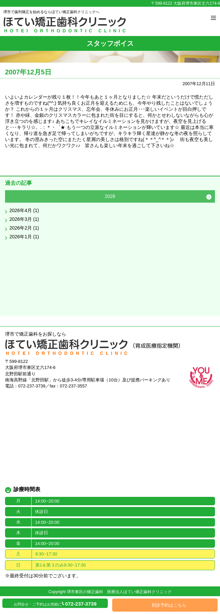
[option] (110, 216)
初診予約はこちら (168, 605)
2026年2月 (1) (24, 228)
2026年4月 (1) (24, 210)
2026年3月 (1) (24, 219)
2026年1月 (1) (24, 236)
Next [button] (209, 197)
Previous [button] (11, 197)
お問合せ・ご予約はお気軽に (55, 604)
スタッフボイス (110, 43)
